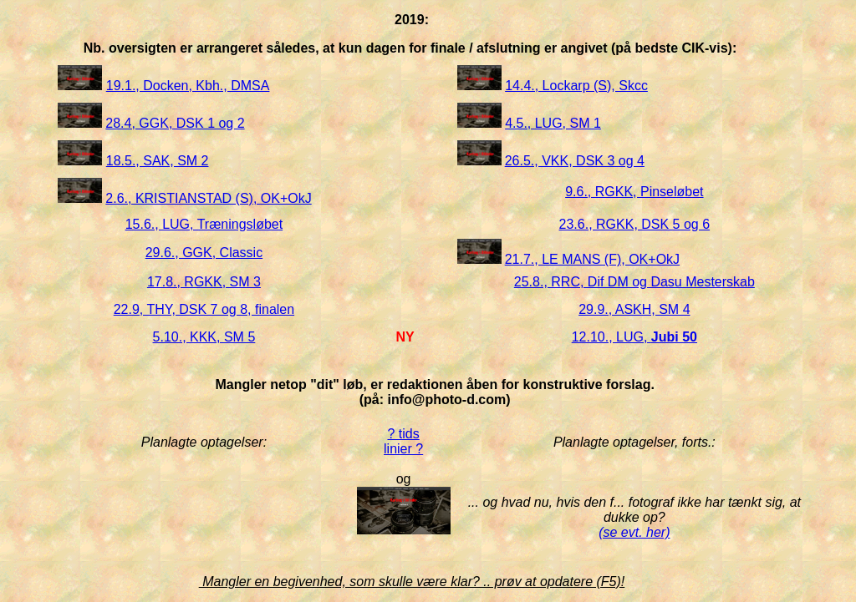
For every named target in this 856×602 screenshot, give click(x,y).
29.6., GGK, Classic (204, 252)
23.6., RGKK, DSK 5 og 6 (635, 224)
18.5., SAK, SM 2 (157, 161)
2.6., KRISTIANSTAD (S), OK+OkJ (208, 198)
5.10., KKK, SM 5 (204, 337)
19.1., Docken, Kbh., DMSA (188, 85)
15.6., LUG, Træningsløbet (204, 224)
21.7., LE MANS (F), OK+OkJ (592, 259)
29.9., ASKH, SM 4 (634, 309)
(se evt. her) (634, 532)
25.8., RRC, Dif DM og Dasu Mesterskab (634, 282)
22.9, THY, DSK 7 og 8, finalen (204, 309)
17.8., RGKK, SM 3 (204, 282)
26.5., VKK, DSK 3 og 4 (575, 161)
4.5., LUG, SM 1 (553, 123)
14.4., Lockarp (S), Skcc (576, 85)
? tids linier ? (403, 441)
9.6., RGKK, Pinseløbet (634, 192)
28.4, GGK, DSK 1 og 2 (174, 123)
